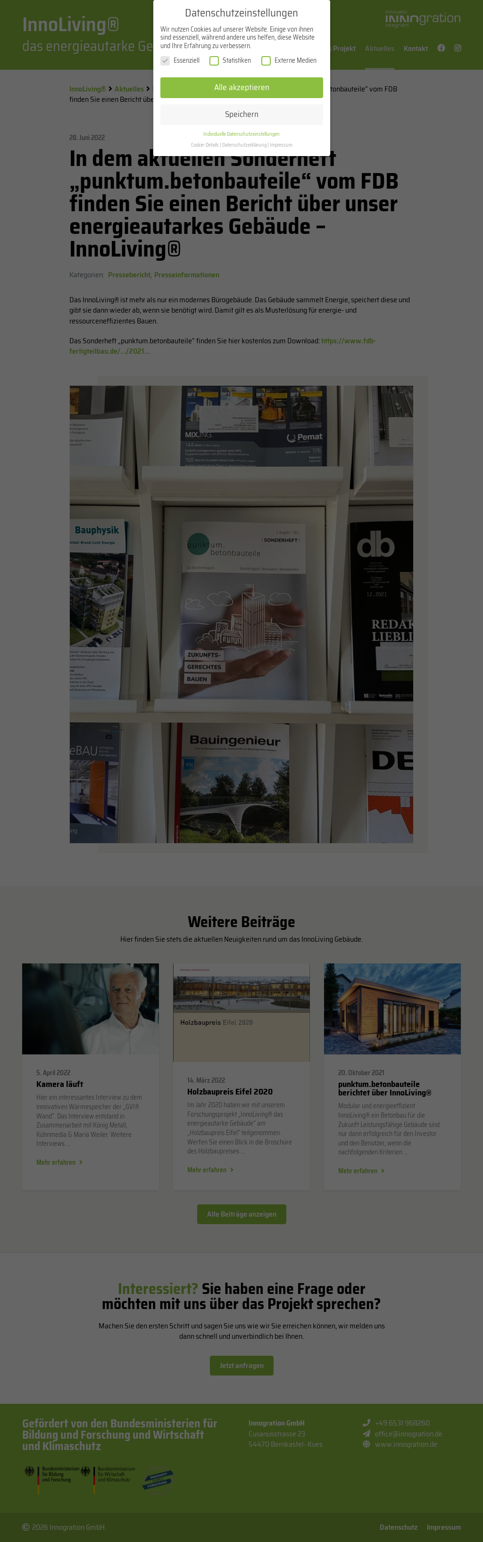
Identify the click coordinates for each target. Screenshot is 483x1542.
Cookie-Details (205, 150)
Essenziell (180, 66)
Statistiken (230, 66)
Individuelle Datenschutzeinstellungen (241, 139)
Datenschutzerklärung (244, 150)
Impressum (281, 150)
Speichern (241, 119)
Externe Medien (288, 66)
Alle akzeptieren (241, 92)
